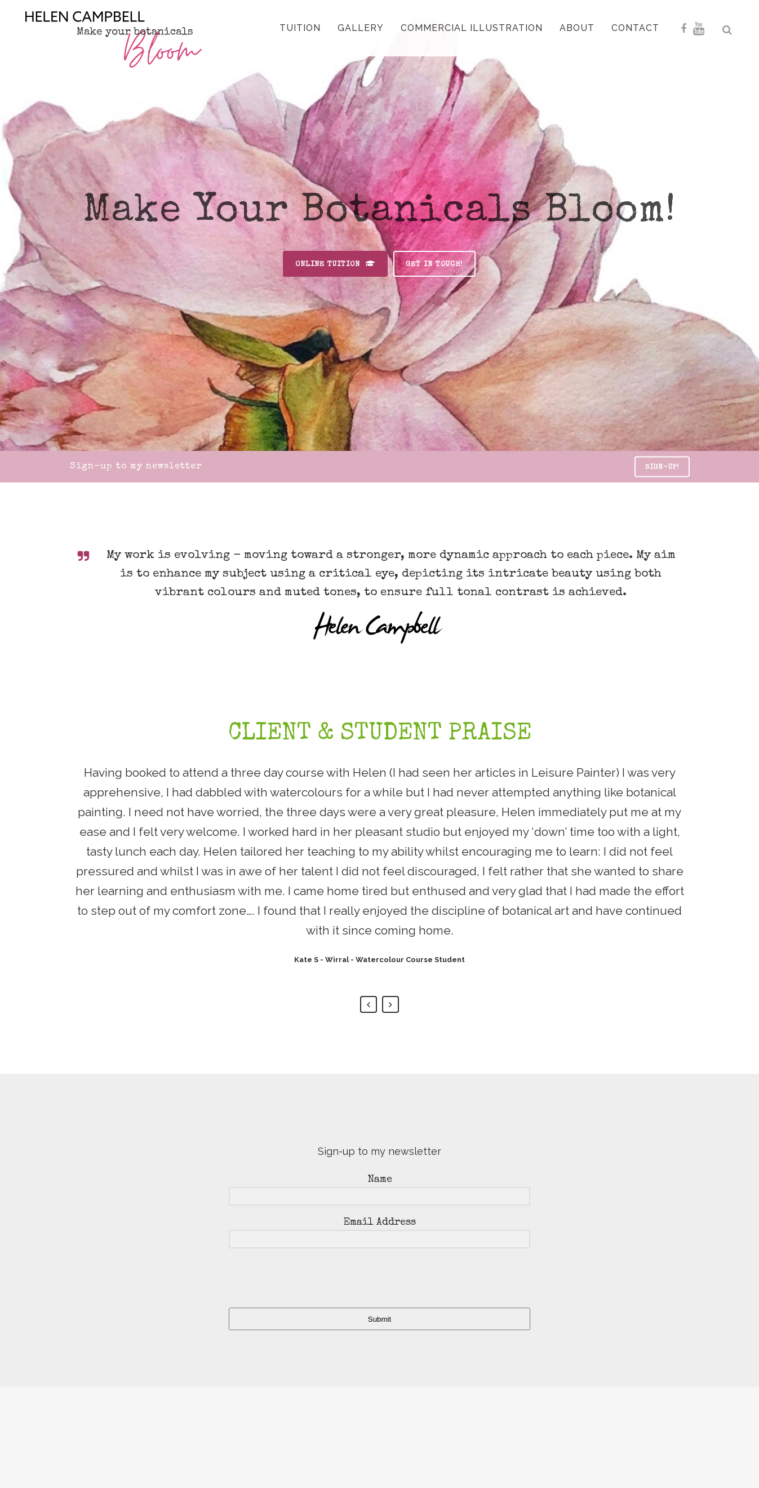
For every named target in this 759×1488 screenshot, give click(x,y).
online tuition (335, 264)
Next (390, 1004)
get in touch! (434, 264)
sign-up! (662, 467)
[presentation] (298, 1279)
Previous (368, 1004)
